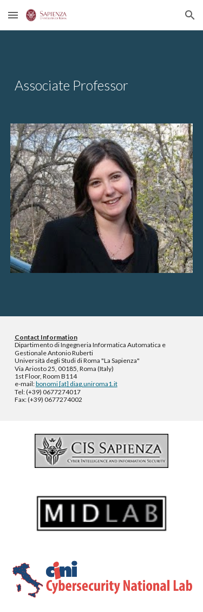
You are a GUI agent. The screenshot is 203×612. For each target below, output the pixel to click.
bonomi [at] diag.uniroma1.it (76, 384)
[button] (13, 15)
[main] (101, 85)
